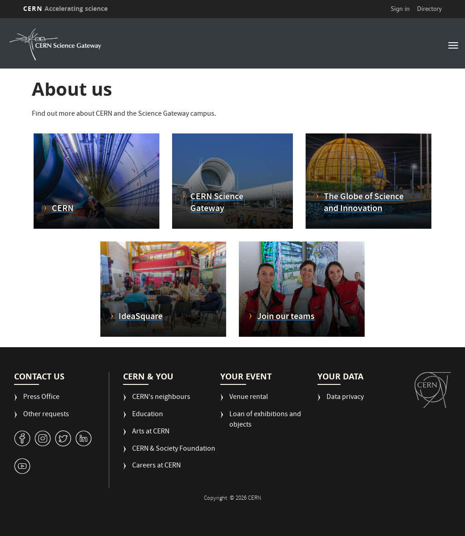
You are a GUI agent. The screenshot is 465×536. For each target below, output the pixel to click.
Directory (429, 9)
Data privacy (345, 398)
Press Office (41, 398)
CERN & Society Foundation (173, 449)
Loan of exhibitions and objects (265, 420)
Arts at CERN (150, 432)
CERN (65, 8)
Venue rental (248, 398)
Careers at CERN (156, 466)
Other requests (46, 415)
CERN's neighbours (161, 398)
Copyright (216, 498)
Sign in (400, 9)
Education (147, 415)
